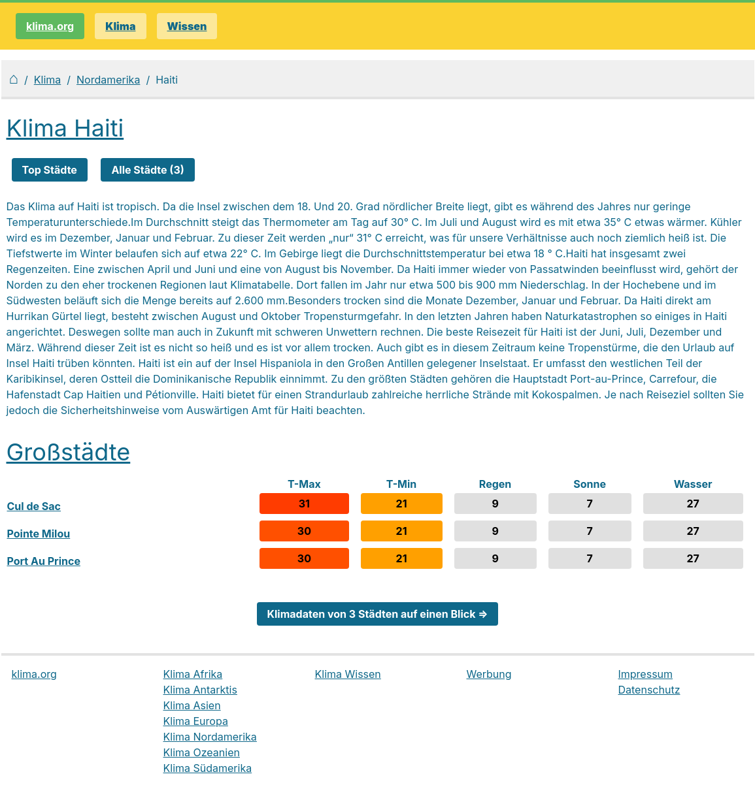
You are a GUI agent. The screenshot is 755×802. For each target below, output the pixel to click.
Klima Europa (195, 721)
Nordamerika (108, 79)
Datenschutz (649, 689)
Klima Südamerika (207, 768)
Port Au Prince (43, 561)
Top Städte (49, 169)
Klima (47, 79)
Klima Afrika (193, 674)
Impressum (645, 674)
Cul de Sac (34, 506)
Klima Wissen (348, 674)
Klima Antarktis (200, 689)
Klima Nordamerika (210, 736)
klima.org (50, 26)
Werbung (489, 674)
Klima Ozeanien (201, 752)
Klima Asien (192, 705)
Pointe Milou (39, 533)
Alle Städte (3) (147, 169)
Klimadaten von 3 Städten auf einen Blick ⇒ (377, 613)
